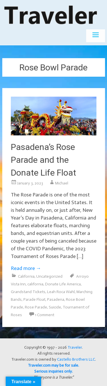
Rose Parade (36, 307)
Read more (26, 268)
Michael (61, 183)
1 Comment (44, 314)
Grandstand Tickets (28, 291)
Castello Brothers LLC (76, 359)
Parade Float (34, 299)
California (26, 276)
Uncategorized (49, 276)
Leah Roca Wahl (61, 291)
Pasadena (55, 299)
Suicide (55, 307)
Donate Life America (63, 284)
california (35, 284)
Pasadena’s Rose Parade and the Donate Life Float (43, 160)
